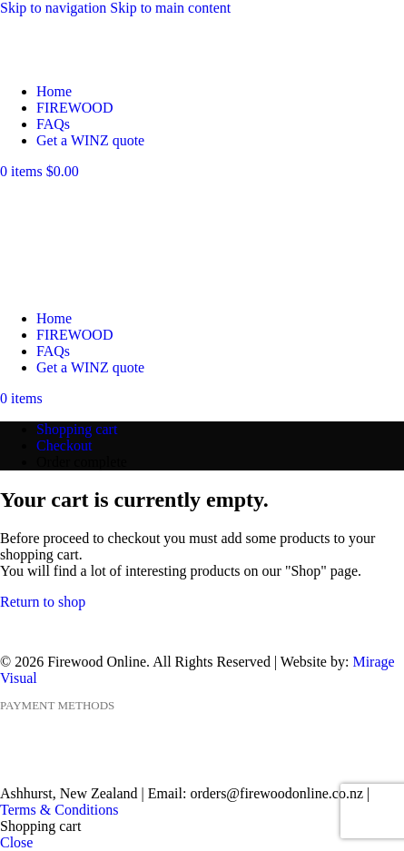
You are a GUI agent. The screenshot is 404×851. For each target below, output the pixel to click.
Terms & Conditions (59, 809)
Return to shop (42, 601)
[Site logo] (70, 60)
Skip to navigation (55, 7)
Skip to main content (170, 7)
